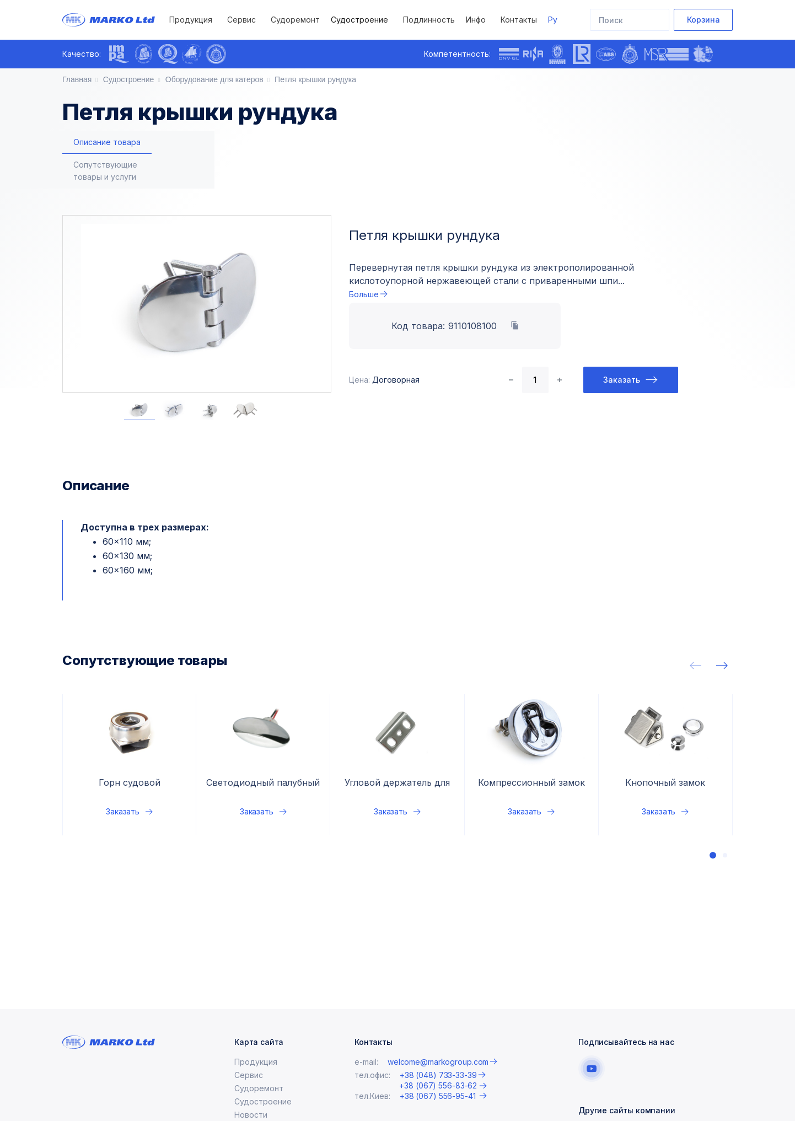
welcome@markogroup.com (438, 1061)
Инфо (476, 19)
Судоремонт (295, 19)
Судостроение (359, 19)
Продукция (190, 19)
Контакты (519, 19)
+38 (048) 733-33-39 (438, 1075)
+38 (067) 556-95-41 (439, 1096)
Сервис (241, 19)
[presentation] (241, 54)
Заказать (621, 345)
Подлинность (429, 19)
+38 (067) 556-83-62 (438, 1086)
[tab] (107, 142)
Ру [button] (552, 19)
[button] (712, 820)
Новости (250, 1114)
